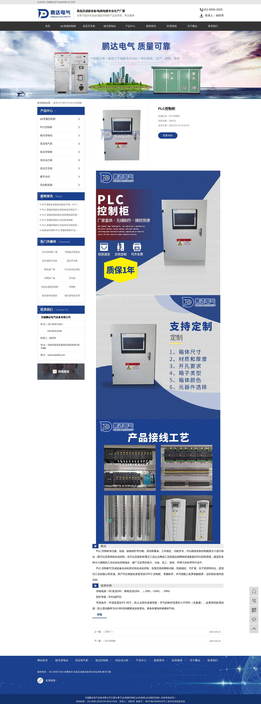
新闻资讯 (151, 26)
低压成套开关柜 (49, 260)
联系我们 (213, 26)
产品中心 (130, 26)
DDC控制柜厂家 (49, 252)
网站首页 (42, 660)
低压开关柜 (72, 260)
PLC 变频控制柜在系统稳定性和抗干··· (60, 209)
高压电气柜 (46, 143)
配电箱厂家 (49, 269)
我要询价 (168, 135)
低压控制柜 (46, 152)
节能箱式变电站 (72, 252)
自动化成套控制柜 (49, 287)
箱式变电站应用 (72, 295)
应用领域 (172, 26)
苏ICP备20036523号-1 (156, 701)
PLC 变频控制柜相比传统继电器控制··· (60, 215)
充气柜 (72, 278)
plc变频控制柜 (68, 26)
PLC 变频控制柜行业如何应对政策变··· (60, 225)
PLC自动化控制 (72, 269)
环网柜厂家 (49, 278)
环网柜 (72, 287)
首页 (47, 26)
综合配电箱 (46, 185)
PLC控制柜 (76, 103)
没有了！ (109, 631)
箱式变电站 (109, 26)
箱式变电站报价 (49, 295)
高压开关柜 (89, 26)
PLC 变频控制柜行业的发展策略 (57, 220)
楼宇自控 (45, 176)
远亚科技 (180, 701)
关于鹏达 (192, 26)
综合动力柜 (46, 160)
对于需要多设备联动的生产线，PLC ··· (60, 204)
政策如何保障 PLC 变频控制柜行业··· (59, 230)
